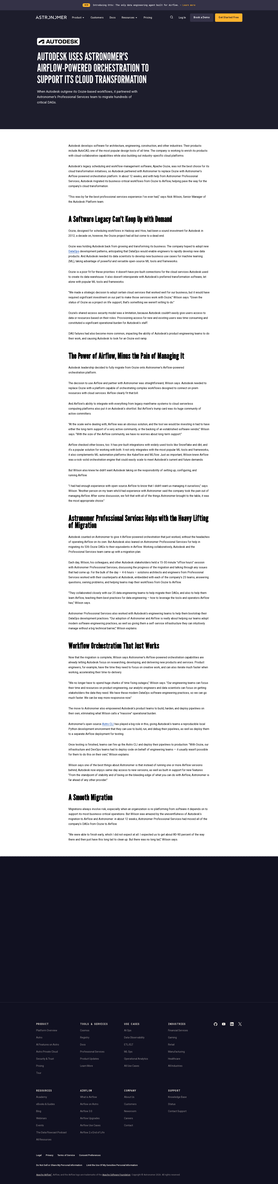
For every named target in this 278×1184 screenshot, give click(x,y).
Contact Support (177, 1058)
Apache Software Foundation (116, 1122)
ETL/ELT (128, 991)
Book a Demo (201, 17)
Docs (114, 17)
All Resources (43, 1086)
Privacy (49, 1102)
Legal (38, 1102)
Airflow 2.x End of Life (92, 1079)
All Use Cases (131, 1012)
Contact (128, 1072)
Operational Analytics (136, 1005)
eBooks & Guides (45, 1051)
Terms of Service (66, 1102)
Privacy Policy (99, 917)
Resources (131, 17)
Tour (38, 1020)
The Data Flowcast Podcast (51, 1079)
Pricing (149, 17)
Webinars (41, 1065)
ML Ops (128, 998)
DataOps (73, 251)
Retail (171, 991)
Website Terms (113, 917)
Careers (128, 1065)
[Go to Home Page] (51, 18)
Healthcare (174, 1005)
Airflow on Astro (89, 1051)
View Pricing (215, 909)
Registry (84, 984)
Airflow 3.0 (86, 1058)
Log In (182, 17)
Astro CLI (108, 724)
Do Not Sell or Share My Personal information (59, 1112)
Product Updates (89, 1005)
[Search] (171, 18)
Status (172, 1051)
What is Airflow (88, 1044)
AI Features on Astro (47, 991)
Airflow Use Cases (90, 1072)
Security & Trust (45, 1005)
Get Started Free (228, 17)
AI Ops (127, 977)
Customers (98, 17)
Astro (39, 984)
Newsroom (130, 1058)
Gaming (172, 984)
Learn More (86, 1012)
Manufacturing (176, 998)
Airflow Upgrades (90, 1065)
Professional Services (92, 998)
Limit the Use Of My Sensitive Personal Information (112, 1112)
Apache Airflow (44, 1122)
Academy (41, 1044)
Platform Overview (46, 977)
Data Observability (134, 984)
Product (79, 17)
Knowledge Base (177, 1044)
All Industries (175, 1012)
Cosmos (84, 977)
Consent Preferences (90, 1102)
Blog (38, 1058)
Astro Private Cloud (47, 998)
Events (40, 1072)
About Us (129, 1044)
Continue (169, 899)
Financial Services (178, 977)
